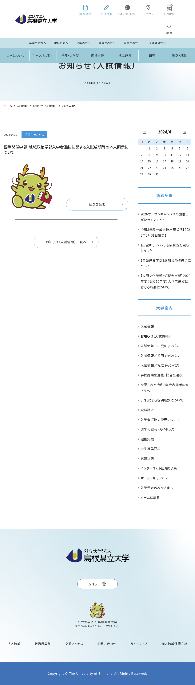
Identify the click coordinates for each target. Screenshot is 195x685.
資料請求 (147, 409)
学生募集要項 (151, 448)
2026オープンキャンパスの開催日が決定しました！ (165, 217)
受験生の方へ (107, 43)
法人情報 (14, 643)
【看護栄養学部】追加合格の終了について (166, 263)
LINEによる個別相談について (162, 400)
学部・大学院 (70, 55)
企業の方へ (83, 43)
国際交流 (97, 55)
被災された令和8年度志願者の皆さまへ (165, 387)
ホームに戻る (150, 497)
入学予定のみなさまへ (157, 487)
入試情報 (147, 326)
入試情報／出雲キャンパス (160, 345)
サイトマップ (138, 643)
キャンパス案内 (43, 55)
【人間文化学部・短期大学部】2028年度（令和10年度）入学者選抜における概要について (165, 281)
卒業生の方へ (37, 43)
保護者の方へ (157, 43)
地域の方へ (61, 43)
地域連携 (124, 55)
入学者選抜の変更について (160, 419)
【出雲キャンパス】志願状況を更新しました (165, 248)
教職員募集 (43, 643)
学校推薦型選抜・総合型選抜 (162, 375)
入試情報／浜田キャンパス (160, 355)
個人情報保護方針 (174, 643)
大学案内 (164, 308)
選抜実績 (147, 439)
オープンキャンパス (154, 477)
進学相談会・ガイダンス (157, 429)
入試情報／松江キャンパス (160, 365)
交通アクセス (74, 643)
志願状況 (147, 458)
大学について (15, 55)
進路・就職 (179, 55)
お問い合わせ (106, 643)
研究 (152, 55)
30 (156, 174)
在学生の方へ (132, 43)
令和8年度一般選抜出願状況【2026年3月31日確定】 (165, 232)
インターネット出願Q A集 (159, 468)
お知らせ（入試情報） (155, 336)
